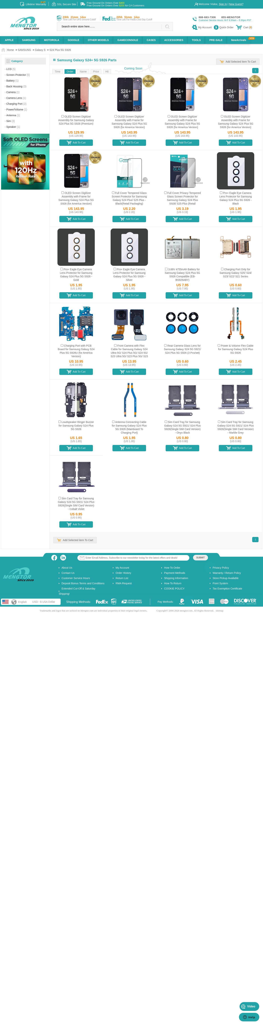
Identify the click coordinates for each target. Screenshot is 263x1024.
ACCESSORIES (173, 40)
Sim (10, 121)
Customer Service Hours (76, 578)
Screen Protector (18, 75)
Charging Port (16, 104)
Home (10, 49)
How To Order (172, 567)
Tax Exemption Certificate (227, 588)
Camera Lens (16, 98)
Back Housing (16, 86)
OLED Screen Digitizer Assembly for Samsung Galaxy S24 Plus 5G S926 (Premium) (76, 120)
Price (96, 71)
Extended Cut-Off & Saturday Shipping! (77, 591)
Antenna (13, 115)
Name (83, 71)
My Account (122, 567)
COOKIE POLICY (174, 588)
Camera (13, 92)
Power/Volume (16, 109)
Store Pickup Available (226, 578)
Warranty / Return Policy (227, 572)
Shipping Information (176, 578)
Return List (122, 578)
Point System (220, 583)
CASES (151, 40)
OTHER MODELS (98, 40)
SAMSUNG (29, 40)
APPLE (9, 40)
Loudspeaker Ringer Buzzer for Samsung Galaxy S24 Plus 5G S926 (76, 426)
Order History (123, 572)
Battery (12, 81)
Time (57, 71)
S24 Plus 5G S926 (60, 49)
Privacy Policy (221, 567)
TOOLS (196, 40)
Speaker (13, 127)
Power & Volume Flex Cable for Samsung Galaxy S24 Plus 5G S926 (235, 349)
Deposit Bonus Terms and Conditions (83, 583)
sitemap (219, 610)
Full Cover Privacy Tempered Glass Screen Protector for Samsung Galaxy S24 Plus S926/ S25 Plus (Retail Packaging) (184, 200)
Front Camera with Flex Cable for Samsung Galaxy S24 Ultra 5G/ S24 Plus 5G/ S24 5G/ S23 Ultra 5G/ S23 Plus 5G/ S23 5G (129, 352)
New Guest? (236, 4)
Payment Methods (174, 572)
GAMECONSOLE (127, 40)
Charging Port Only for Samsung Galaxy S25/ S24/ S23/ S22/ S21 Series (236, 273)
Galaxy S (40, 49)
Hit (107, 71)
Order (70, 71)
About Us (67, 567)
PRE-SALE (216, 40)
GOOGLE (73, 40)
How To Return (172, 583)
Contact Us (68, 572)
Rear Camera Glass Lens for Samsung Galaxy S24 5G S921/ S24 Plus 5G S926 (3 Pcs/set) (182, 349)
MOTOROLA (51, 40)
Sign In (223, 4)
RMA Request (124, 583)
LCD (10, 69)
